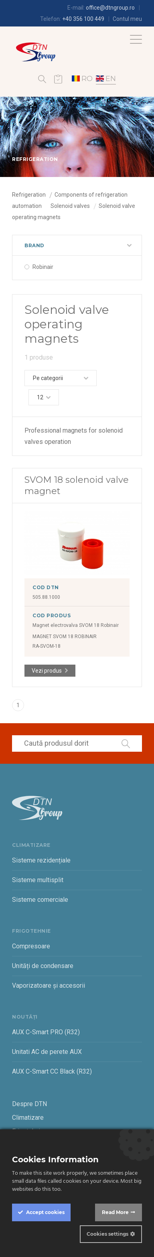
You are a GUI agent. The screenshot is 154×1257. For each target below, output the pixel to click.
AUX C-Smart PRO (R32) (46, 1032)
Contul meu (127, 19)
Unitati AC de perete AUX (47, 1052)
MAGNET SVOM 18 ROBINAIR (64, 636)
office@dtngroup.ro (110, 7)
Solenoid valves (70, 206)
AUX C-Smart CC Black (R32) (52, 1071)
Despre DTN (29, 1104)
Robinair (42, 267)
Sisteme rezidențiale (41, 860)
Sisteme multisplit (37, 880)
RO (82, 78)
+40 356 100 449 (83, 19)
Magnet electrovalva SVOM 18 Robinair (75, 625)
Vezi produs (47, 670)
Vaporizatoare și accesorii (48, 985)
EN (106, 78)
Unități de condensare (42, 966)
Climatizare (28, 1117)
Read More (115, 1212)
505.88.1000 (46, 597)
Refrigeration (29, 194)
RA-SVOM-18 (46, 646)
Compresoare (31, 946)
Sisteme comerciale (40, 899)
